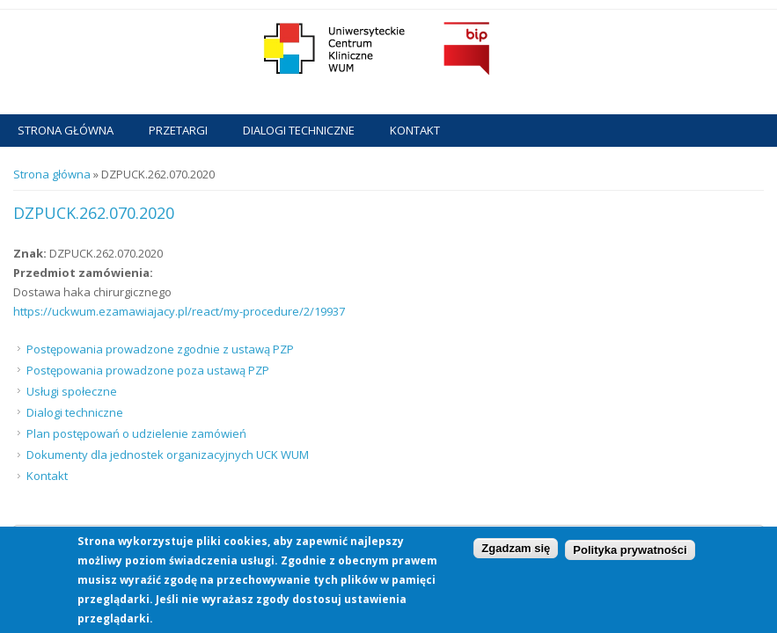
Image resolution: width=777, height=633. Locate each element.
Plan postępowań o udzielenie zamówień (136, 433)
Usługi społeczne (71, 391)
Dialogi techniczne (299, 130)
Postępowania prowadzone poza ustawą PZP (147, 370)
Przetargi (178, 130)
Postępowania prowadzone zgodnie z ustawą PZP (160, 349)
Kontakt (415, 130)
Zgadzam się (515, 552)
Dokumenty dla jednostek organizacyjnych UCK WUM (167, 454)
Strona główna (66, 130)
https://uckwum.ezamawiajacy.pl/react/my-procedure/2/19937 (179, 311)
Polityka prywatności (629, 555)
